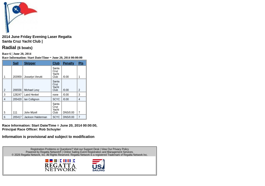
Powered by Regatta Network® (43, 152)
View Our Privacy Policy (115, 149)
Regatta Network (30, 154)
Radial (9, 47)
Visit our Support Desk (86, 149)
